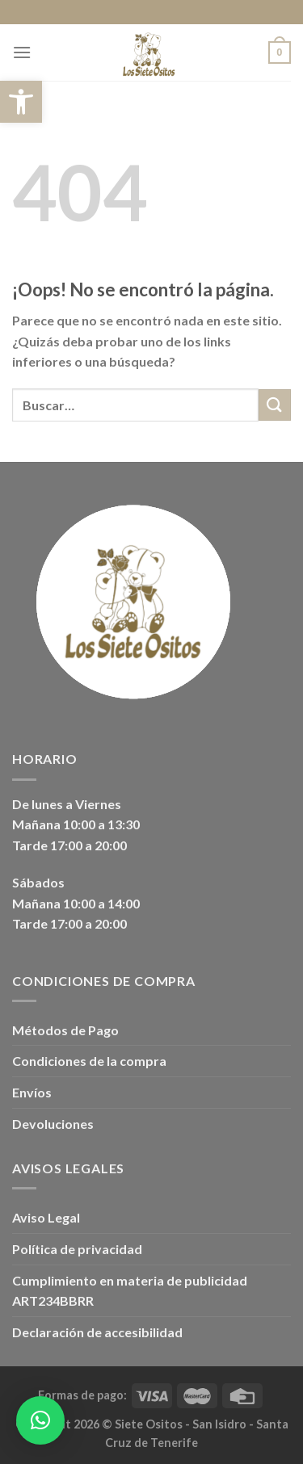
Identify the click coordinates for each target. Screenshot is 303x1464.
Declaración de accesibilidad (97, 1332)
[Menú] (22, 52)
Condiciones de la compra (89, 1060)
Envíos (32, 1092)
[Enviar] (275, 405)
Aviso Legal (46, 1217)
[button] (21, 102)
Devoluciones (53, 1123)
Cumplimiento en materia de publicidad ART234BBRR (129, 1291)
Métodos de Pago (65, 1030)
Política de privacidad (77, 1248)
